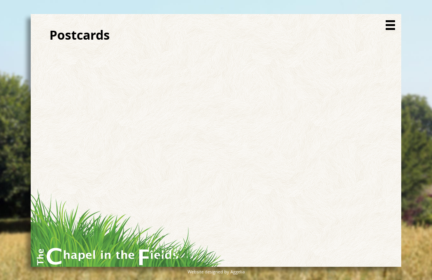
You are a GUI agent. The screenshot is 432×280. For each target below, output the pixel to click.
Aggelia (237, 272)
